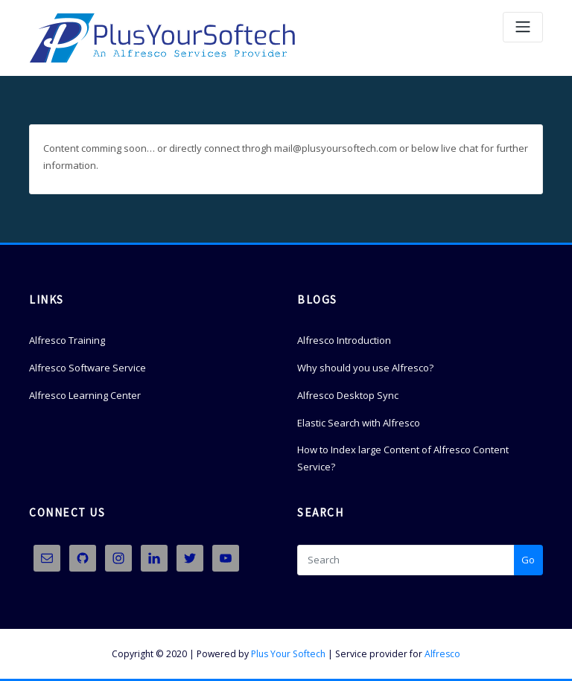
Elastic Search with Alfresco (358, 422)
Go (528, 559)
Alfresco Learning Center (85, 395)
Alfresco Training (67, 340)
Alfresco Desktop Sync (347, 395)
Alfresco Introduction (344, 340)
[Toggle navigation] (523, 27)
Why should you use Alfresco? (365, 367)
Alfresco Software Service (87, 367)
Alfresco (442, 654)
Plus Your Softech (288, 654)
